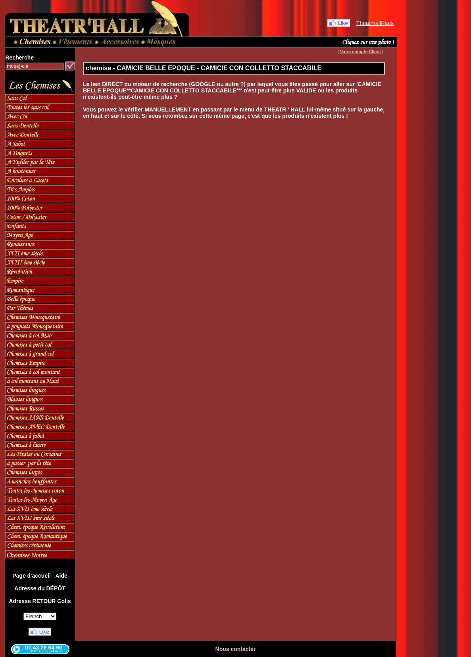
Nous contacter (235, 649)
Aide (61, 575)
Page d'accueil (31, 575)
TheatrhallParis (375, 23)
